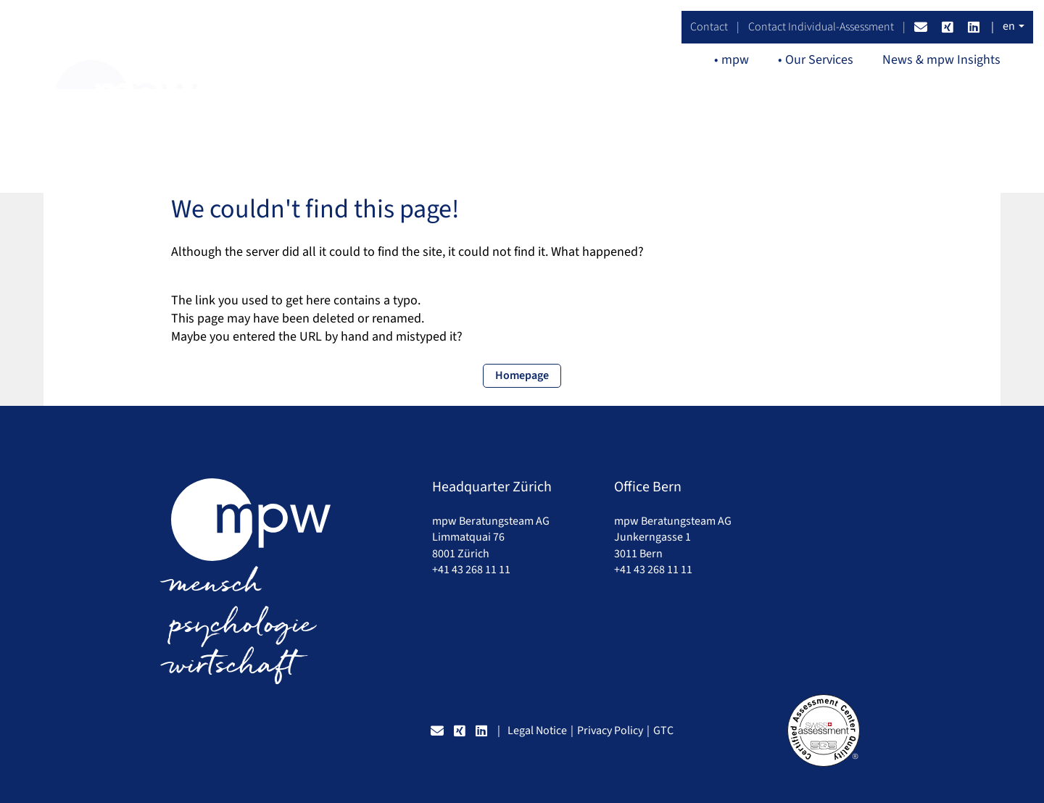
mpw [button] (735, 60)
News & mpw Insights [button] (941, 60)
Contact (709, 27)
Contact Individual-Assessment (821, 27)
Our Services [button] (819, 60)
